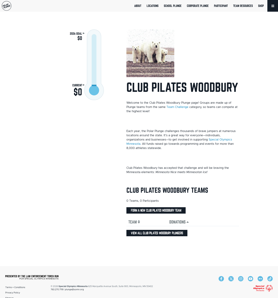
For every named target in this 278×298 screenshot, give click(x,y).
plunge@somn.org (74, 289)
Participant (221, 5)
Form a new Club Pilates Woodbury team (156, 210)
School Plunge (173, 5)
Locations (153, 5)
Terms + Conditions (15, 287)
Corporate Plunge (198, 5)
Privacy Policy (12, 293)
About (137, 5)
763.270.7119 (57, 289)
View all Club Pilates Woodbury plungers (157, 233)
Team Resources (243, 5)
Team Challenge (177, 107)
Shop (261, 5)
